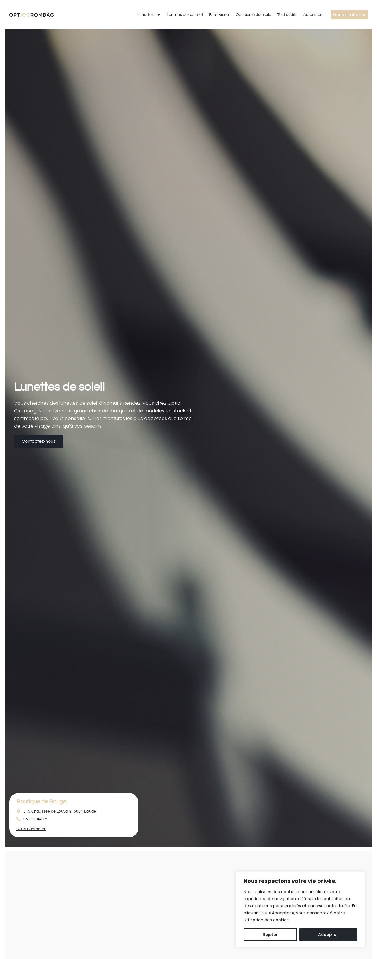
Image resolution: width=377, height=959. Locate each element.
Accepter (328, 935)
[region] (300, 909)
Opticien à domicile (253, 15)
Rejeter (270, 935)
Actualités (312, 15)
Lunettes (149, 15)
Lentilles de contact (185, 15)
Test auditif (287, 15)
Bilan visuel (219, 15)
